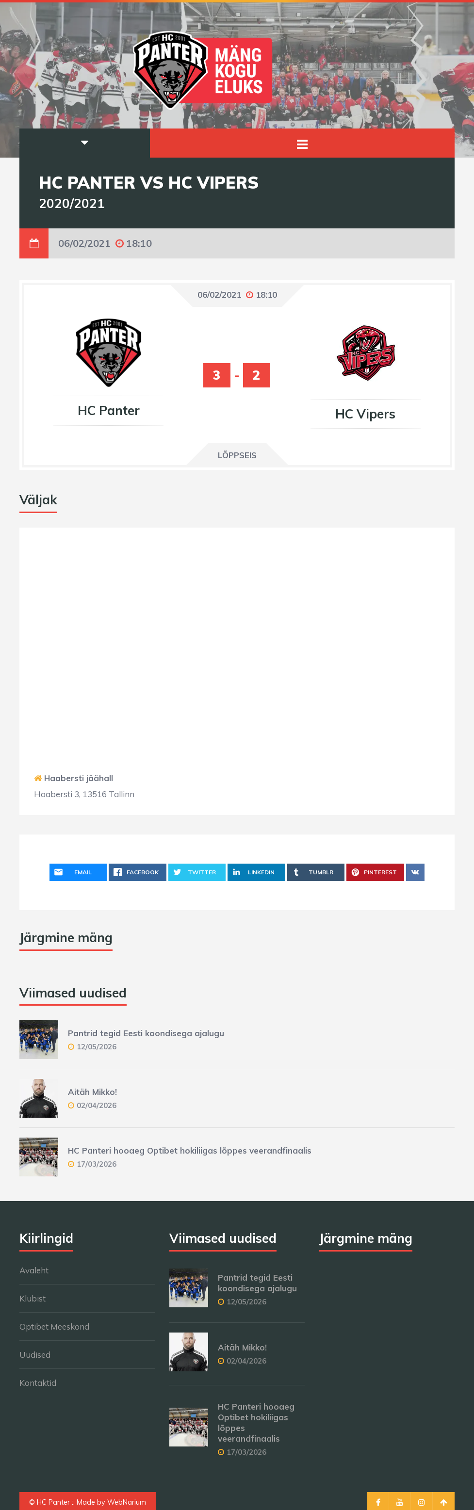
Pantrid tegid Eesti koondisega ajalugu (146, 1033)
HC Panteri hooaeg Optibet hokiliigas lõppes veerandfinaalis (189, 1150)
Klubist (32, 1298)
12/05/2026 (96, 1046)
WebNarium (126, 1502)
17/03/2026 (96, 1164)
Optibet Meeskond (54, 1326)
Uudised (34, 1354)
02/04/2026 (96, 1105)
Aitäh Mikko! (92, 1092)
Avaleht (34, 1270)
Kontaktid (37, 1383)
